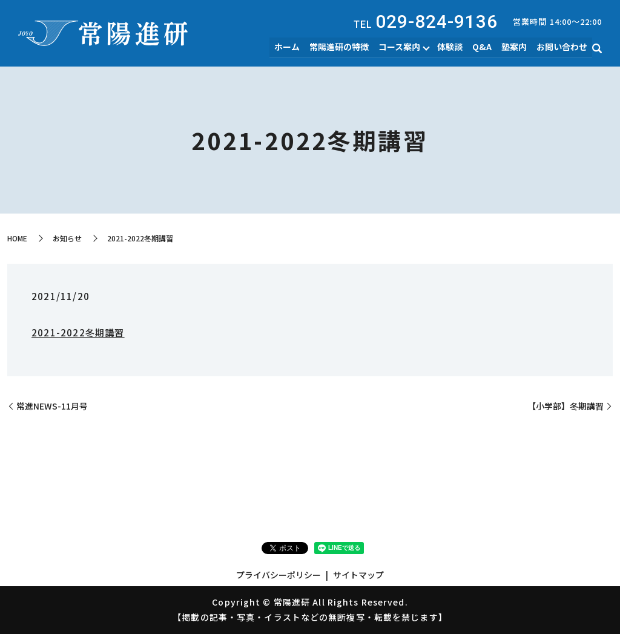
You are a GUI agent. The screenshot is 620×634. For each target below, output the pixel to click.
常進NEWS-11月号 (52, 406)
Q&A (485, 47)
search (597, 49)
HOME (17, 238)
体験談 (454, 47)
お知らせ (67, 238)
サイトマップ (358, 575)
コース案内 (403, 47)
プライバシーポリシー (278, 575)
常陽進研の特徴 (344, 47)
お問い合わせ (562, 47)
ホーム (293, 47)
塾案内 (516, 47)
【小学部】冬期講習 (565, 406)
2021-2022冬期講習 (78, 332)
